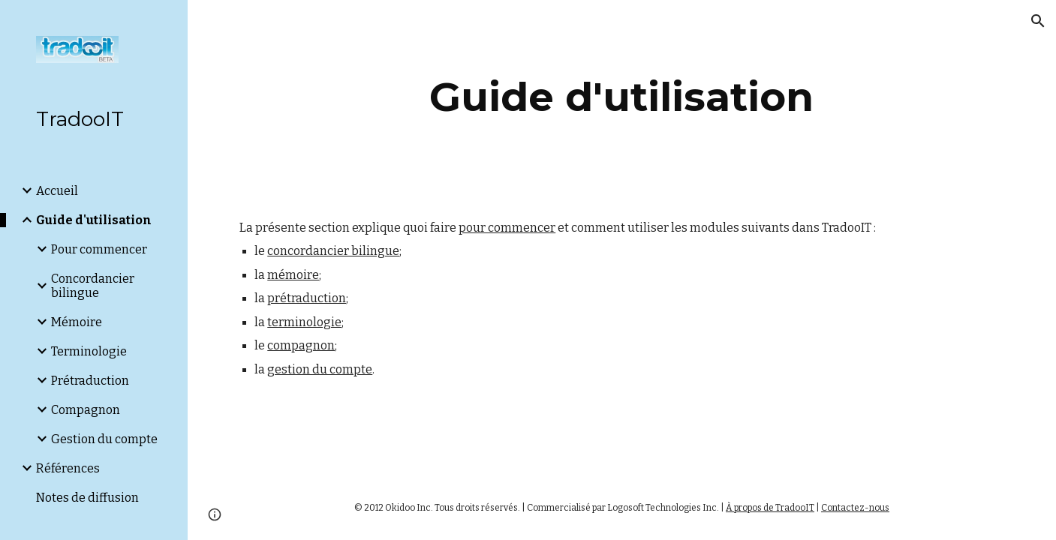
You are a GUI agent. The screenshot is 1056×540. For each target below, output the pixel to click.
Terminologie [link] (89, 351)
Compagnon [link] (85, 410)
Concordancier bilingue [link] (92, 286)
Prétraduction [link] (90, 381)
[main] (621, 97)
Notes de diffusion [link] (87, 497)
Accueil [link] (57, 191)
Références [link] (68, 468)
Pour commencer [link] (99, 249)
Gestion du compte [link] (104, 439)
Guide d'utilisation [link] (94, 220)
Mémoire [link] (76, 322)
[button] (1038, 21)
